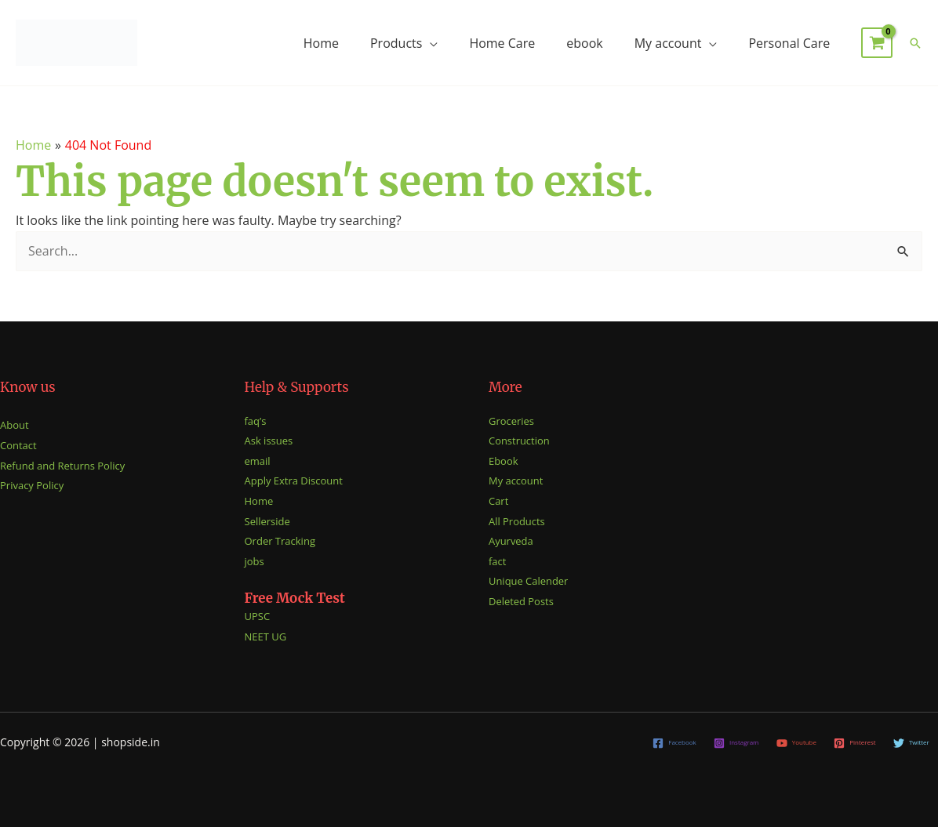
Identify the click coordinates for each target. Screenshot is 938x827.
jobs (254, 561)
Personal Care (789, 43)
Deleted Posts (521, 601)
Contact (18, 445)
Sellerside (267, 521)
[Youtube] (796, 743)
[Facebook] (673, 743)
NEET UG (266, 636)
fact (497, 561)
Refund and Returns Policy (62, 466)
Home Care (502, 43)
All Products (517, 521)
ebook (584, 43)
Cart (498, 501)
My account (668, 43)
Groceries (511, 421)
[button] (915, 43)
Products (396, 43)
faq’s (256, 421)
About (14, 425)
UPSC (258, 616)
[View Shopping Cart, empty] (877, 42)
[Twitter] (911, 743)
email (258, 461)
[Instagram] (736, 743)
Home (321, 43)
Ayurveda (511, 541)
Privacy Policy (32, 485)
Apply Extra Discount (294, 480)
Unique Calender (529, 581)
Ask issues (269, 440)
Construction (519, 440)
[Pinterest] (854, 743)
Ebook (503, 461)
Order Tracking (280, 541)
